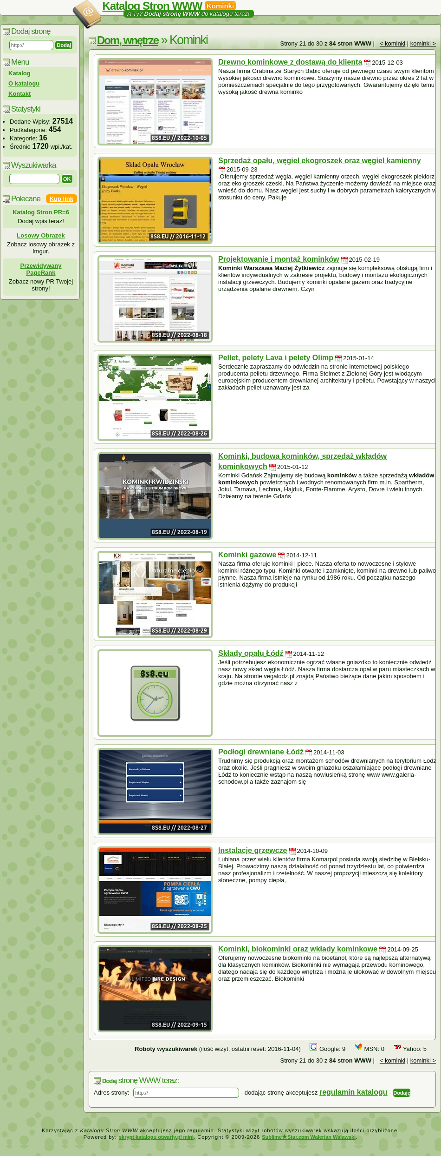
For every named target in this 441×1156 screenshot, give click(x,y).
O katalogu (23, 83)
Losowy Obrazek (41, 235)
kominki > (423, 43)
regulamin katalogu (353, 1092)
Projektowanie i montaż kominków (278, 259)
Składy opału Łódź (250, 653)
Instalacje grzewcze (252, 850)
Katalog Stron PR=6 (41, 212)
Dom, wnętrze (127, 40)
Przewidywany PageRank (41, 269)
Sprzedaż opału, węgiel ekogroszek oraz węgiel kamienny (319, 161)
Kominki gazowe (247, 555)
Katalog (19, 73)
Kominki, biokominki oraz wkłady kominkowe (297, 949)
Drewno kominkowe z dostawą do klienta (290, 62)
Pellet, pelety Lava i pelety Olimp (275, 358)
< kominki (392, 43)
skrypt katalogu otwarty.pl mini (156, 1137)
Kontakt (19, 93)
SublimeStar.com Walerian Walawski (309, 1137)
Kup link (61, 198)
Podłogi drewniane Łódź (261, 752)
